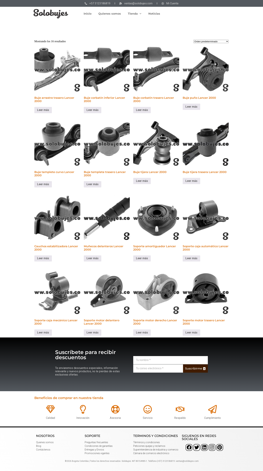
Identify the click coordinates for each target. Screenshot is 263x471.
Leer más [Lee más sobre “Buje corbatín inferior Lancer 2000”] (93, 110)
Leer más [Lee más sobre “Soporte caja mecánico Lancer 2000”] (43, 332)
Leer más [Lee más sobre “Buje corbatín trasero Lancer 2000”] (142, 110)
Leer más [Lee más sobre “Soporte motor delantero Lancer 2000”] (93, 332)
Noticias (154, 13)
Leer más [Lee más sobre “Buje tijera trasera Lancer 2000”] (191, 181)
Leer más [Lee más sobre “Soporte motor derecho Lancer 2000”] (142, 332)
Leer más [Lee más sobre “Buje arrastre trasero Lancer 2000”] (43, 110)
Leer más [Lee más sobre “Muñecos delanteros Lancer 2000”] (93, 258)
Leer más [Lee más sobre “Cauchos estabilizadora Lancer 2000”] (43, 258)
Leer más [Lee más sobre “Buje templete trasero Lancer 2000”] (93, 184)
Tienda (134, 13)
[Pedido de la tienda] (211, 41)
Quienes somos (109, 13)
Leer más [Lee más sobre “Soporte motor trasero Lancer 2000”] (191, 332)
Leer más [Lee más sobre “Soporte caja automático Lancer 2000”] (191, 258)
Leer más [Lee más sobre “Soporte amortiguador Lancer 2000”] (142, 258)
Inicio (87, 13)
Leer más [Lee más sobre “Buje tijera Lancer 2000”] (142, 181)
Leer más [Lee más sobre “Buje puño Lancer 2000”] (191, 106)
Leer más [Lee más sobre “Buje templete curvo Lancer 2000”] (43, 184)
